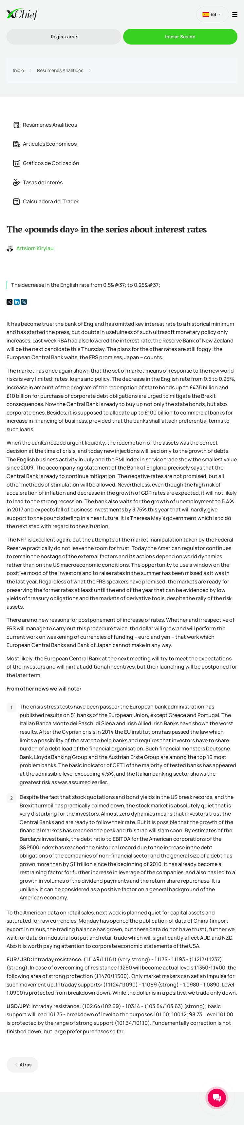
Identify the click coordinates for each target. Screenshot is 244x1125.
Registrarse (64, 36)
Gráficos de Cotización (46, 163)
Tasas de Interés (38, 182)
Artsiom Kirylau (35, 248)
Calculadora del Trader (46, 201)
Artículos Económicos (45, 143)
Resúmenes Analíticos (60, 70)
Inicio (18, 70)
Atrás (26, 1064)
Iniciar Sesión (180, 36)
